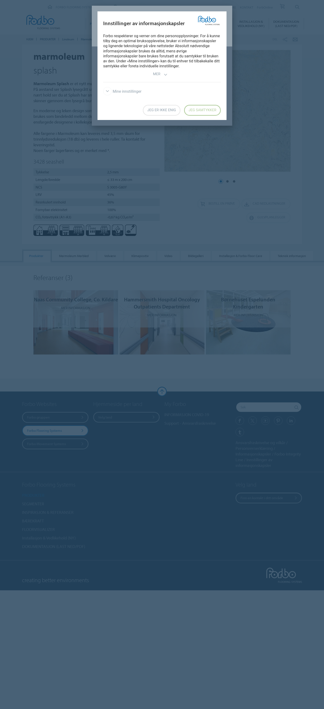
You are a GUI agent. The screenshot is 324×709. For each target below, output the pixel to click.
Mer (160, 74)
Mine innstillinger (122, 91)
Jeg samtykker (202, 110)
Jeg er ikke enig (161, 110)
